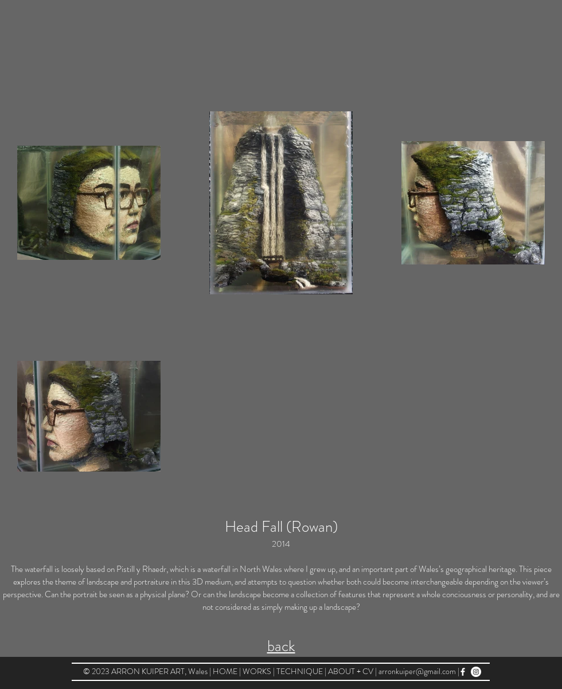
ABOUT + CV (350, 671)
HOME (226, 671)
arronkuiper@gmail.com (417, 671)
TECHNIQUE (300, 671)
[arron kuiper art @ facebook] (463, 672)
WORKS (258, 671)
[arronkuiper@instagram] (476, 672)
